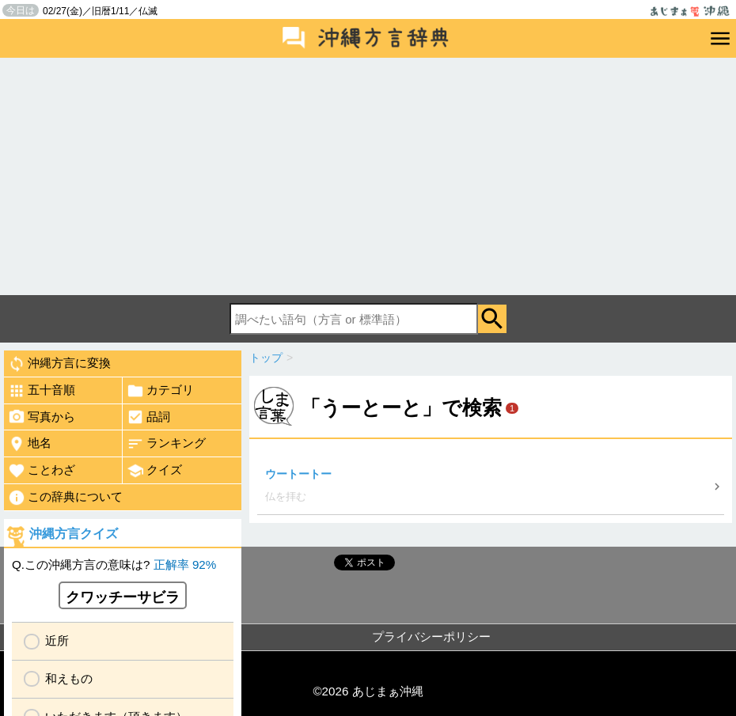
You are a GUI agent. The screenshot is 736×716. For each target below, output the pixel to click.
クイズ (154, 470)
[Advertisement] (368, 176)
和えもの (69, 678)
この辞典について (65, 497)
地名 (29, 444)
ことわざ (41, 470)
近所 (57, 640)
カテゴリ (160, 391)
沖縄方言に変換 (59, 364)
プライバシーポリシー (431, 636)
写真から (41, 417)
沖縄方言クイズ (73, 533)
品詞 (148, 417)
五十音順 (41, 391)
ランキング (166, 444)
